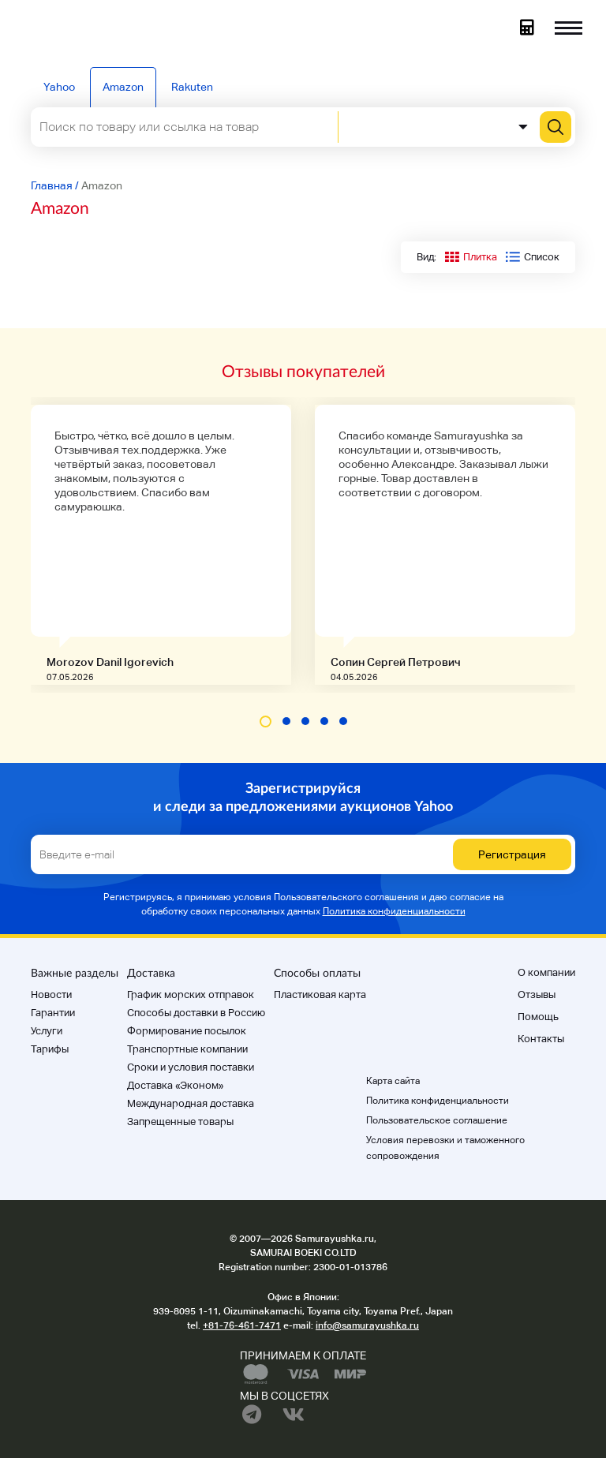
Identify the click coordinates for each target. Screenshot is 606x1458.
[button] (265, 721)
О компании (546, 972)
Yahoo (59, 86)
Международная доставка (190, 1103)
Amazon (123, 86)
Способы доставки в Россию (196, 1013)
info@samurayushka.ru (367, 1325)
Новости (51, 994)
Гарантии (53, 1013)
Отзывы (537, 994)
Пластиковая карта (320, 994)
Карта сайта (393, 1080)
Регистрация (512, 854)
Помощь (538, 1016)
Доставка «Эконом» (175, 1085)
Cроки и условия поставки (190, 1067)
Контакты (541, 1039)
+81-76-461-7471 (242, 1325)
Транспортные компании (187, 1049)
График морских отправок (190, 994)
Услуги (46, 1031)
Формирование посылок (186, 1031)
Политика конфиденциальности (394, 911)
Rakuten (192, 86)
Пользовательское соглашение (436, 1120)
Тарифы (50, 1049)
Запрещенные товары (180, 1121)
